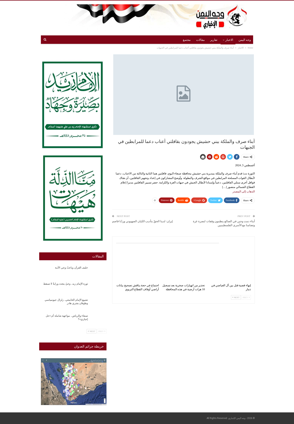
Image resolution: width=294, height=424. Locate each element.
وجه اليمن (244, 39)
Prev (246, 297)
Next (235, 297)
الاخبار (229, 39)
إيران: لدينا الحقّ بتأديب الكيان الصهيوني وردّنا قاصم (142, 221)
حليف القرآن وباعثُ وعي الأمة (71, 267)
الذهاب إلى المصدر (243, 191)
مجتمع (187, 39)
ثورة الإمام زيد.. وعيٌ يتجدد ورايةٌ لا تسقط (65, 283)
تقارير (213, 39)
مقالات (200, 39)
